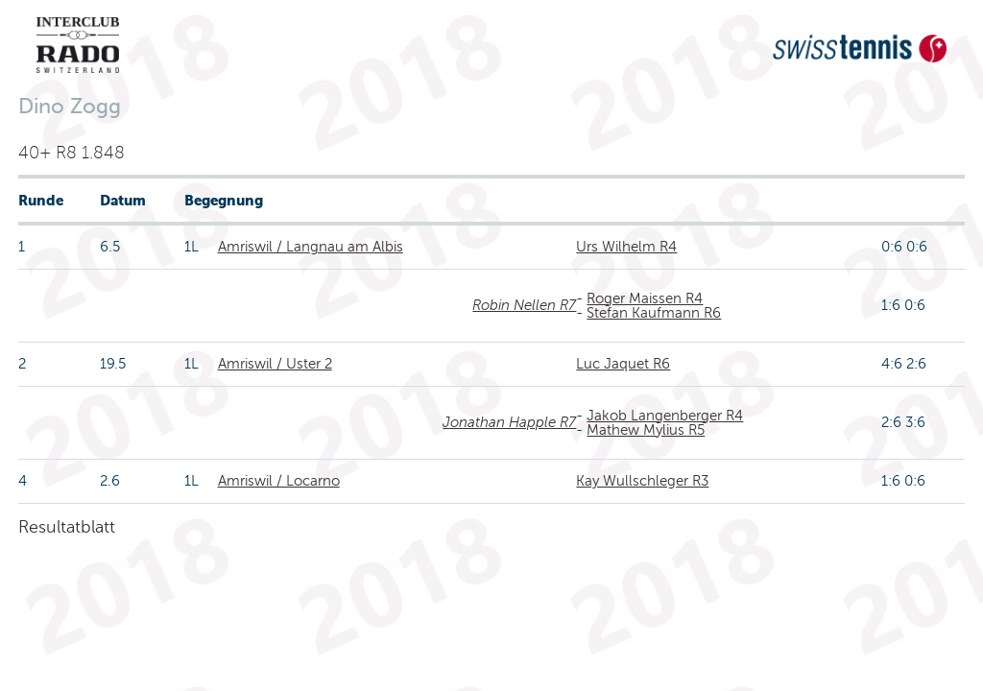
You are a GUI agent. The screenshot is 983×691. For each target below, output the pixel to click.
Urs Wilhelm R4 (626, 246)
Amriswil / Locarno (279, 480)
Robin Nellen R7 (524, 305)
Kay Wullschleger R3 (642, 480)
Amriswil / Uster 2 (275, 363)
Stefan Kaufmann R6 (654, 313)
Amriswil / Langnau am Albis (310, 246)
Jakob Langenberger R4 (665, 415)
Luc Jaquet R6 (623, 363)
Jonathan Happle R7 (509, 422)
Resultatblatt (66, 526)
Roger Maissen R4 (645, 298)
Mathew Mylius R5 (646, 430)
